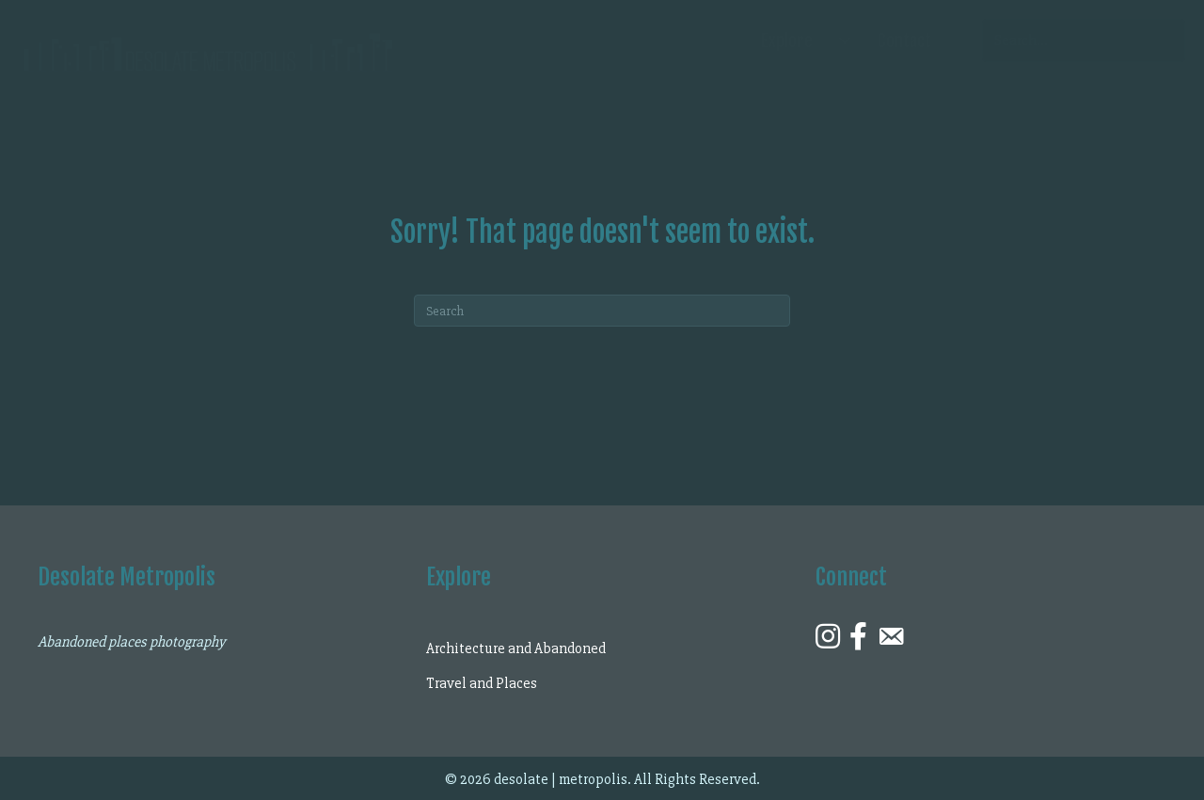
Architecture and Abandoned (516, 648)
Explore (787, 40)
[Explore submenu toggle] (844, 40)
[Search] (602, 311)
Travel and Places (481, 683)
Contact (904, 40)
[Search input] (1083, 40)
